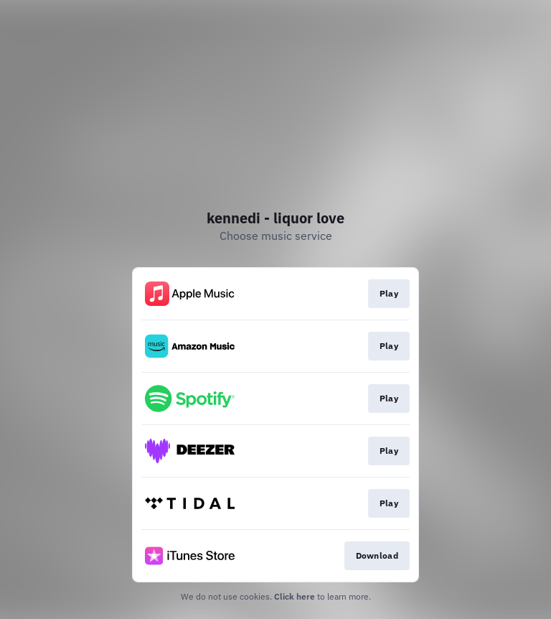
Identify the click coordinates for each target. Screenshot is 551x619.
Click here (294, 596)
